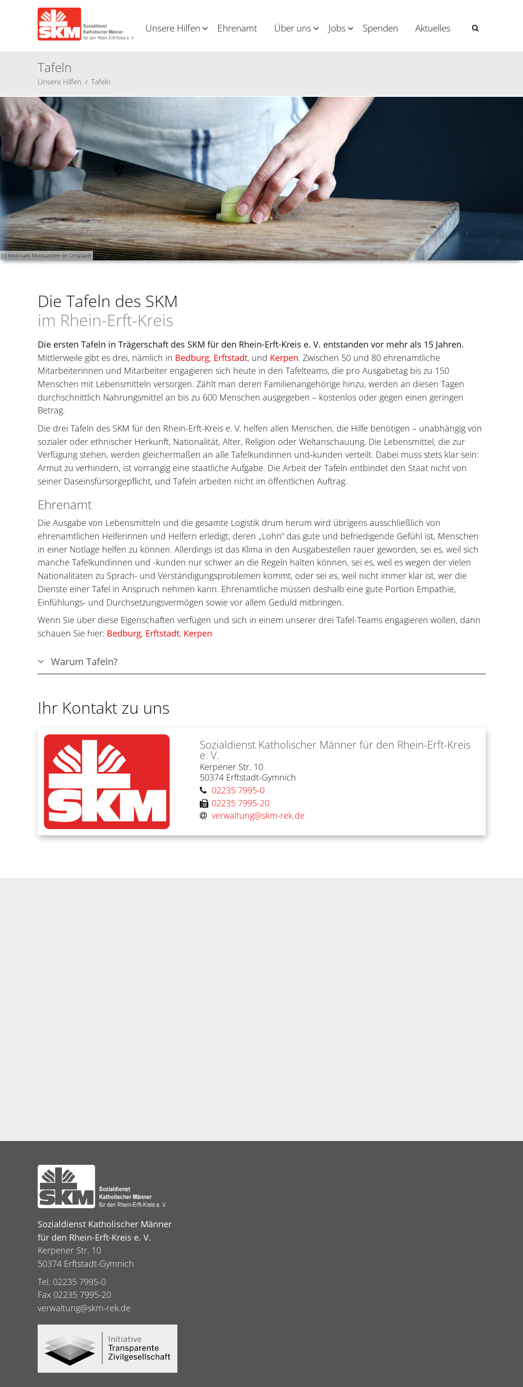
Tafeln (101, 81)
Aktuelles (433, 28)
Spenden (380, 28)
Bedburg (192, 357)
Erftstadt (230, 357)
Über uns (292, 28)
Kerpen (284, 357)
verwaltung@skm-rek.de (84, 1308)
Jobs (337, 28)
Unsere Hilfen (172, 28)
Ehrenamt (237, 28)
